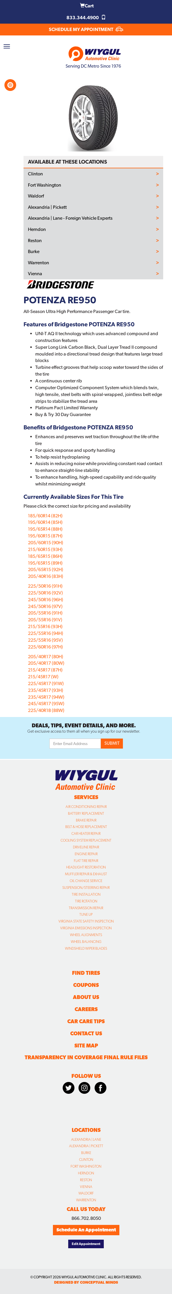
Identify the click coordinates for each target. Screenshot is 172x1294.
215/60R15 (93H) (45, 549)
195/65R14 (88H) (45, 529)
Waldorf (36, 196)
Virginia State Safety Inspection (86, 921)
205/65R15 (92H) (45, 569)
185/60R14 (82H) (45, 516)
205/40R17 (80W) (46, 663)
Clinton (35, 174)
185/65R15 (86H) (45, 556)
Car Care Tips (86, 1021)
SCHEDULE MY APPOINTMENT (86, 29)
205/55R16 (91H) (45, 613)
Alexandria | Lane (86, 1139)
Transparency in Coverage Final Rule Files (86, 1057)
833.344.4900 (86, 17)
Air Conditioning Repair (86, 807)
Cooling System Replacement (86, 840)
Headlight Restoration (86, 867)
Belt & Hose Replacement (86, 827)
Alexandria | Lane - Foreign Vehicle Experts (70, 218)
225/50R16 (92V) (45, 593)
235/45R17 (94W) (46, 697)
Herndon (37, 229)
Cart (87, 6)
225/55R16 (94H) (45, 633)
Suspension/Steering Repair (86, 888)
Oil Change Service (86, 881)
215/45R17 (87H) (45, 670)
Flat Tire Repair (86, 861)
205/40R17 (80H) (45, 656)
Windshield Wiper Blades (86, 948)
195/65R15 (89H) (45, 563)
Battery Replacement (86, 813)
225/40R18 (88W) (46, 710)
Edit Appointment (86, 1244)
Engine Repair (86, 854)
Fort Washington (44, 185)
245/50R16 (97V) (45, 606)
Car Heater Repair (86, 834)
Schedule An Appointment (86, 1230)
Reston (35, 240)
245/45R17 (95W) (46, 703)
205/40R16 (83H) (45, 576)
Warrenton (38, 262)
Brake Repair (86, 820)
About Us (86, 997)
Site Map (86, 1045)
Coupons (86, 985)
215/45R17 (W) (43, 676)
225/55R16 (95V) (45, 640)
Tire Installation (86, 894)
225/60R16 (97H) (45, 647)
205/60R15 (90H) (45, 542)
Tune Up (86, 914)
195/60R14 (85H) (45, 522)
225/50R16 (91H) (45, 586)
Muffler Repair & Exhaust (86, 874)
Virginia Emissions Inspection (86, 928)
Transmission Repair (86, 908)
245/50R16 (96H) (45, 599)
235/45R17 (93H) (45, 690)
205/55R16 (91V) (45, 619)
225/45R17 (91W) (46, 683)
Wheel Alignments (86, 935)
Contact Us (86, 1033)
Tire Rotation (86, 901)
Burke (33, 251)
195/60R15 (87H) (45, 536)
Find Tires (86, 973)
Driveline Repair (86, 847)
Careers (86, 1009)
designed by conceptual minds (86, 1282)
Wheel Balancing (86, 942)
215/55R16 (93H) (45, 626)
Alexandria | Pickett (47, 207)
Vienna (35, 273)
